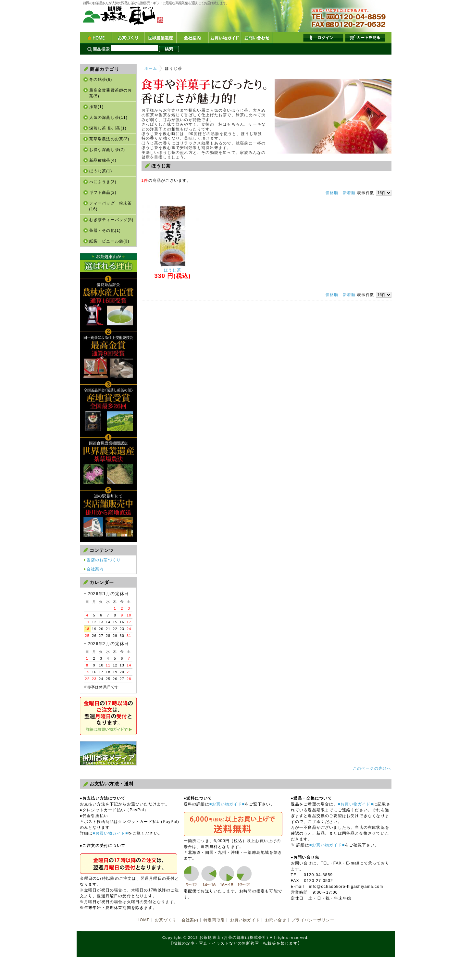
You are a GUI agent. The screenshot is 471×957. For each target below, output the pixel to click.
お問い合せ (276, 920)
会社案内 (192, 38)
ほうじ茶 (172, 270)
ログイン (323, 38)
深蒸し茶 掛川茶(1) (108, 128)
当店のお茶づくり (104, 560)
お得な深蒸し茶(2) (107, 149)
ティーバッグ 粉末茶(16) (110, 206)
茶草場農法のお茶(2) (109, 139)
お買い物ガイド (224, 38)
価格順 (332, 193)
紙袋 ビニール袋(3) (109, 241)
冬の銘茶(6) (100, 79)
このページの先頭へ (372, 768)
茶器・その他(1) (105, 230)
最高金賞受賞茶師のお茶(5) (110, 93)
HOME (96, 38)
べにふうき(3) (103, 182)
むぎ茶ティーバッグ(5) (111, 220)
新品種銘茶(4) (103, 160)
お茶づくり (128, 38)
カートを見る (365, 38)
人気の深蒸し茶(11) (108, 117)
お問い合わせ (257, 38)
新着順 (349, 193)
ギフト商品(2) (103, 192)
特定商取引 (214, 920)
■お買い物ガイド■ (110, 833)
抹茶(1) (96, 107)
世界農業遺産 (160, 38)
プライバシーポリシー (312, 920)
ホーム (150, 68)
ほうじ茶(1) (100, 171)
